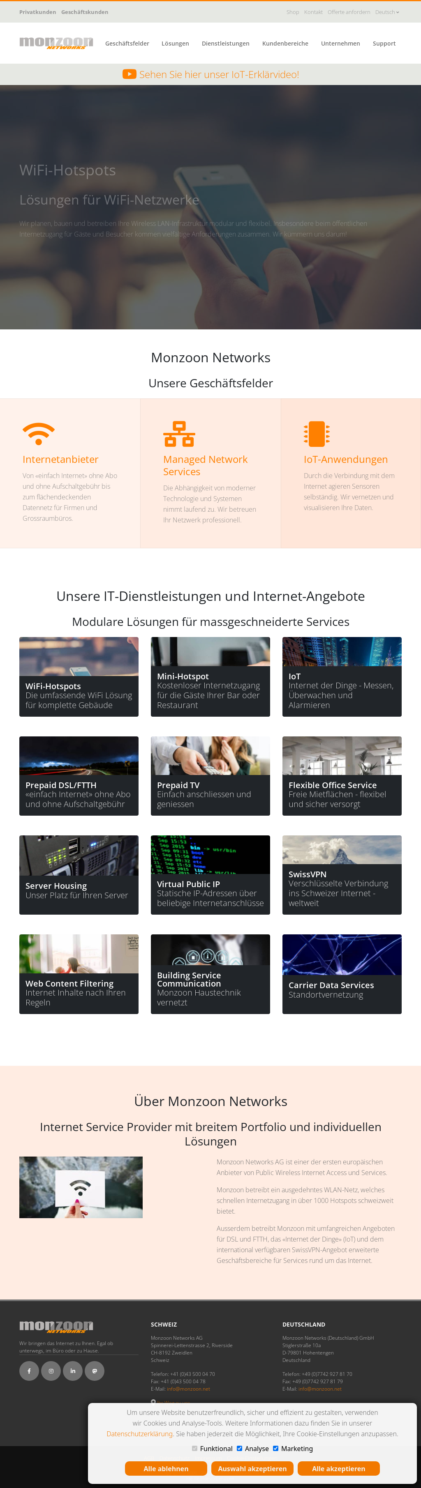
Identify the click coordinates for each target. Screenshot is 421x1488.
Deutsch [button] (387, 12)
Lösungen (175, 43)
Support (384, 43)
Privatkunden (37, 12)
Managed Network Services (205, 465)
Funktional (212, 1448)
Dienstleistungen (226, 43)
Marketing (293, 1448)
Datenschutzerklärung (139, 1433)
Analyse (253, 1448)
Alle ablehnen (165, 1468)
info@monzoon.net (188, 1388)
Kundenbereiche (285, 43)
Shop (293, 12)
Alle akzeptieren (338, 1468)
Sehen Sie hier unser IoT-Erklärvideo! (210, 74)
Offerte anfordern (349, 12)
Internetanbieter (61, 459)
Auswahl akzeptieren (252, 1468)
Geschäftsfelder (127, 43)
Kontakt (313, 12)
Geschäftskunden (85, 12)
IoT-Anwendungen (346, 459)
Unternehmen (340, 43)
